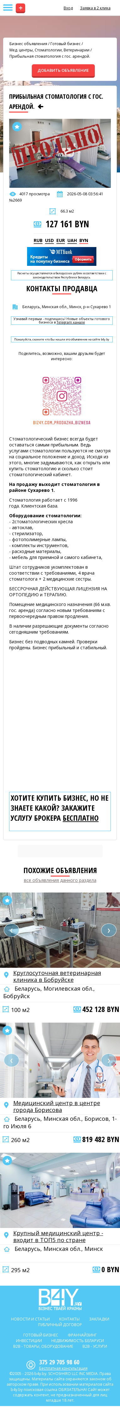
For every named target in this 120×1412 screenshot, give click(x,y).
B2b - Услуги (95, 1346)
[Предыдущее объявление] (40, 107)
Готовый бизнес (65, 43)
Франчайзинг (82, 1335)
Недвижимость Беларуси (77, 1340)
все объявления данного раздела (60, 880)
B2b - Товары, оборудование (43, 1346)
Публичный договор (60, 1324)
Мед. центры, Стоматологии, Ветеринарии (49, 50)
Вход (68, 8)
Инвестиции (29, 1340)
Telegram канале (71, 322)
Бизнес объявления (28, 43)
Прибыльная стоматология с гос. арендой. (49, 56)
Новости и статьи (30, 1319)
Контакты (69, 1319)
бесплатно (81, 818)
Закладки (99, 1319)
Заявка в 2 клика (95, 8)
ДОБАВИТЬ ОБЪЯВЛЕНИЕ (63, 70)
